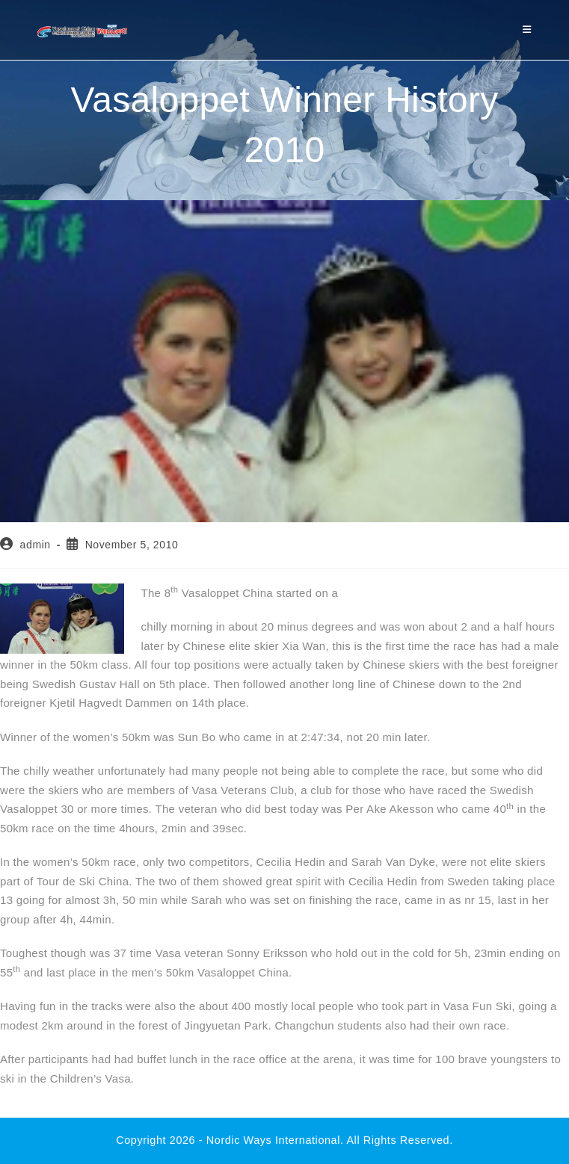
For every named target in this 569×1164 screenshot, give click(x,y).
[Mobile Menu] (527, 29)
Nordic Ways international (273, 1140)
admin (35, 545)
